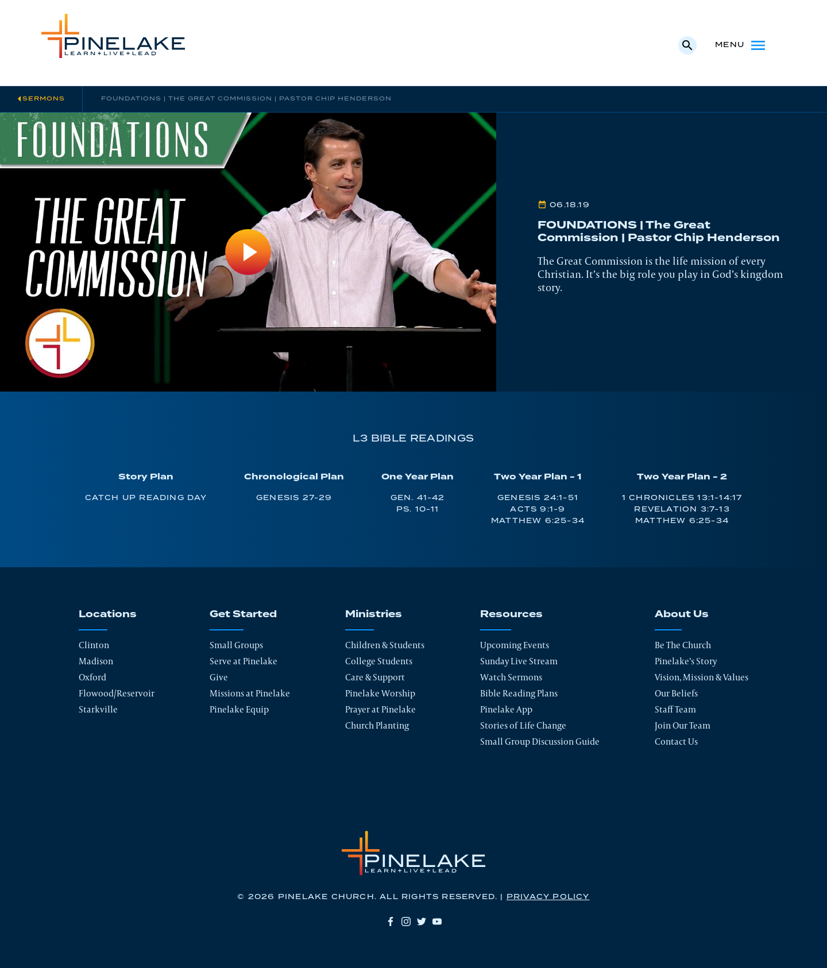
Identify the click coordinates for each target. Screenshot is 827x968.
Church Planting (377, 725)
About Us (682, 614)
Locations (108, 614)
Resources (511, 614)
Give (219, 677)
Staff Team (675, 709)
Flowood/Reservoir (116, 693)
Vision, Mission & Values (701, 677)
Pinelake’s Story (686, 661)
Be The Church (683, 645)
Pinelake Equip (239, 709)
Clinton (94, 645)
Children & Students (384, 645)
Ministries (373, 614)
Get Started (243, 614)
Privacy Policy (548, 897)
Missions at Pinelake (250, 693)
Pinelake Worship (380, 693)
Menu (741, 45)
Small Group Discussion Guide (540, 741)
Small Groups (236, 645)
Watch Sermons (511, 677)
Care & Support (375, 677)
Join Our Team (682, 725)
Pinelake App (506, 709)
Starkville (98, 709)
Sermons (43, 98)
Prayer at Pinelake (380, 709)
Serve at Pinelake (243, 661)
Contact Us (676, 741)
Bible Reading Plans (519, 693)
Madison (96, 661)
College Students (378, 661)
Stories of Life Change (523, 725)
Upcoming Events (514, 645)
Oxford (92, 677)
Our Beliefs (676, 693)
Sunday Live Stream (519, 661)
